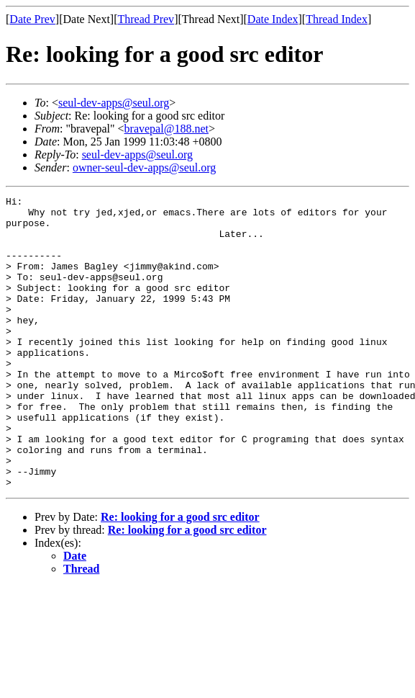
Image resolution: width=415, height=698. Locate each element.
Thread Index (337, 19)
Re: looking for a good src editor (180, 575)
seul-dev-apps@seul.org (113, 103)
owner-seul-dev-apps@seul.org (144, 167)
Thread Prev (145, 19)
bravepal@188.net (166, 128)
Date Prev (32, 19)
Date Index (272, 19)
